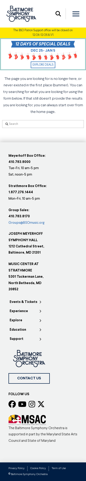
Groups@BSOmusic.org (26, 223)
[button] (58, 13)
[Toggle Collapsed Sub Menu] (26, 302)
